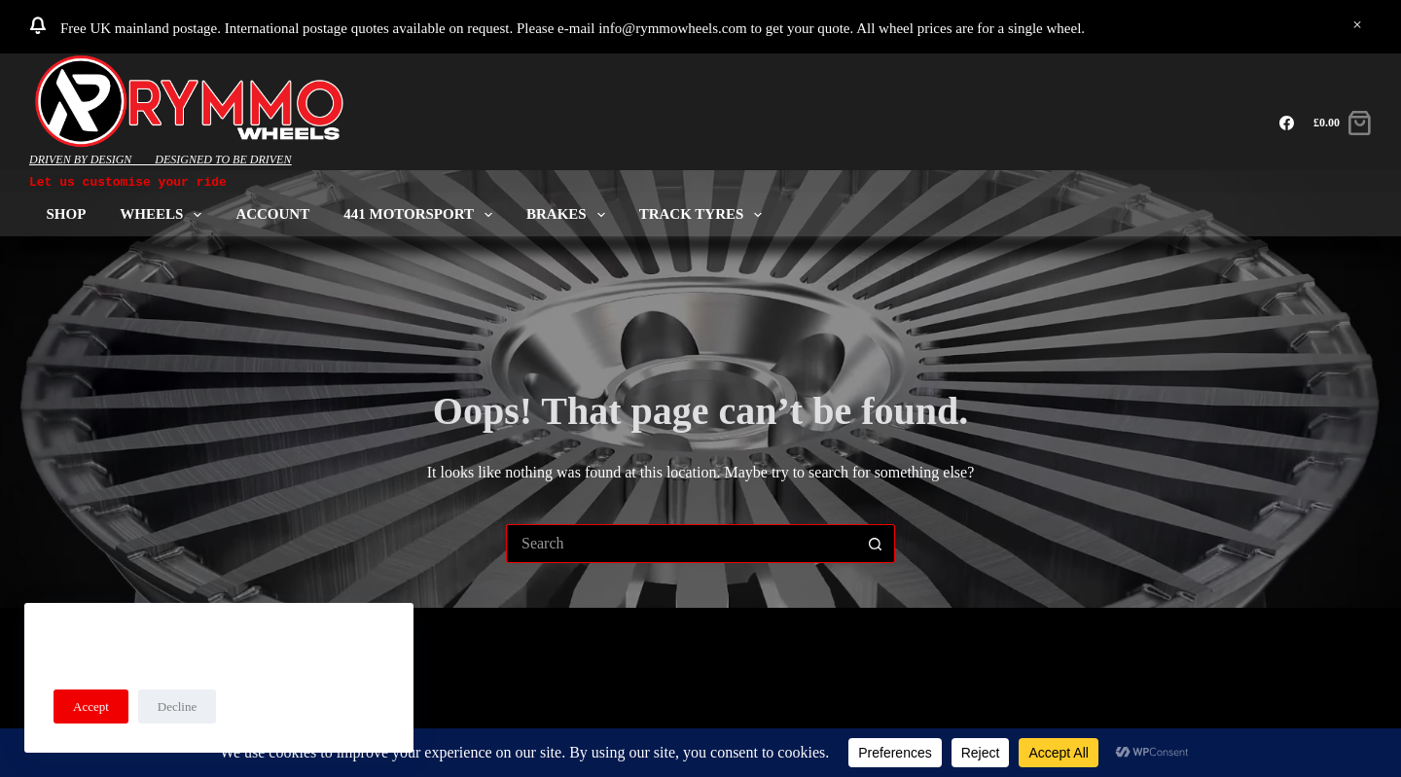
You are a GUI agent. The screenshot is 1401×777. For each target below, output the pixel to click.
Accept (91, 706)
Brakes (569, 214)
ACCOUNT (272, 214)
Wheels (164, 214)
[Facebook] (1286, 123)
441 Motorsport (421, 214)
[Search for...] (681, 543)
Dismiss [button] (1357, 26)
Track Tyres (705, 214)
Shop (67, 214)
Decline (177, 706)
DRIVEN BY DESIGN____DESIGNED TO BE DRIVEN (160, 159)
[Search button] (875, 543)
